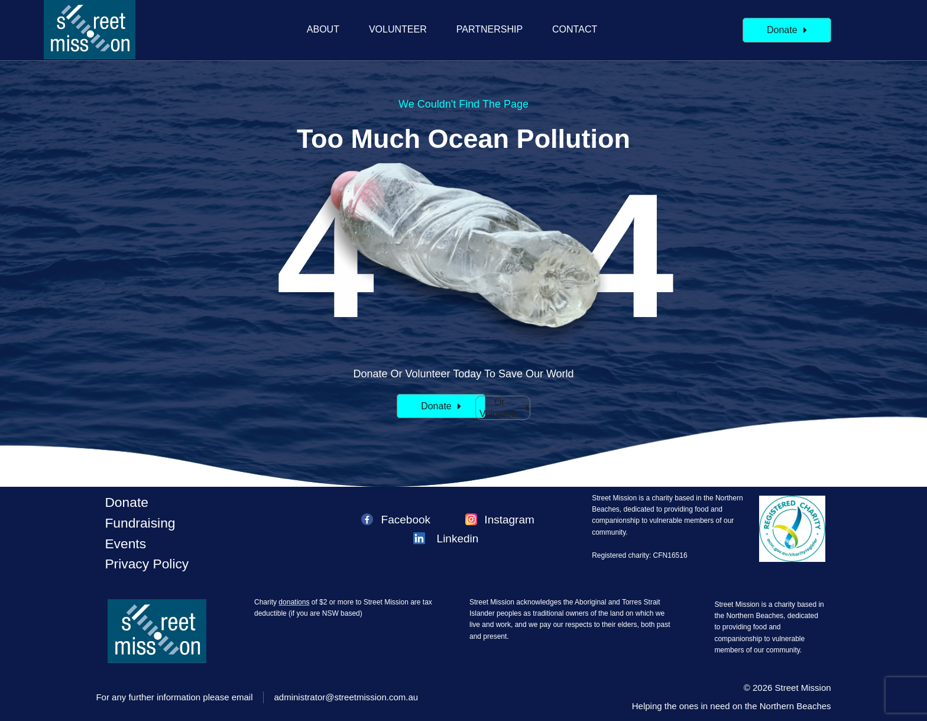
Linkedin (458, 538)
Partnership (489, 29)
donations (293, 602)
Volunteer (398, 29)
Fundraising (140, 523)
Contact (574, 29)
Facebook (405, 519)
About (323, 29)
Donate (126, 502)
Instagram (509, 519)
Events (125, 543)
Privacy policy (147, 563)
